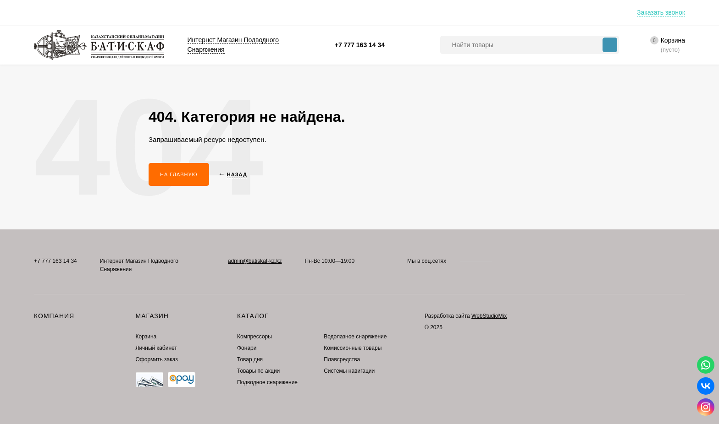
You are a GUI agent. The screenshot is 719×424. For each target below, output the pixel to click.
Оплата (44, 12)
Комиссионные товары (353, 348)
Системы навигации (349, 371)
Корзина (146, 336)
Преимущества (91, 12)
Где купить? (186, 12)
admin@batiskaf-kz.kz (255, 261)
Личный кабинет (156, 348)
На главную (179, 174)
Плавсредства (342, 359)
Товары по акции (258, 371)
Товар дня (250, 359)
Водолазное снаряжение (355, 336)
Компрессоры (254, 336)
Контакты (141, 12)
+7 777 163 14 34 (360, 45)
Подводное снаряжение (267, 382)
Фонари (246, 348)
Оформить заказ (157, 359)
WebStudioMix (489, 316)
